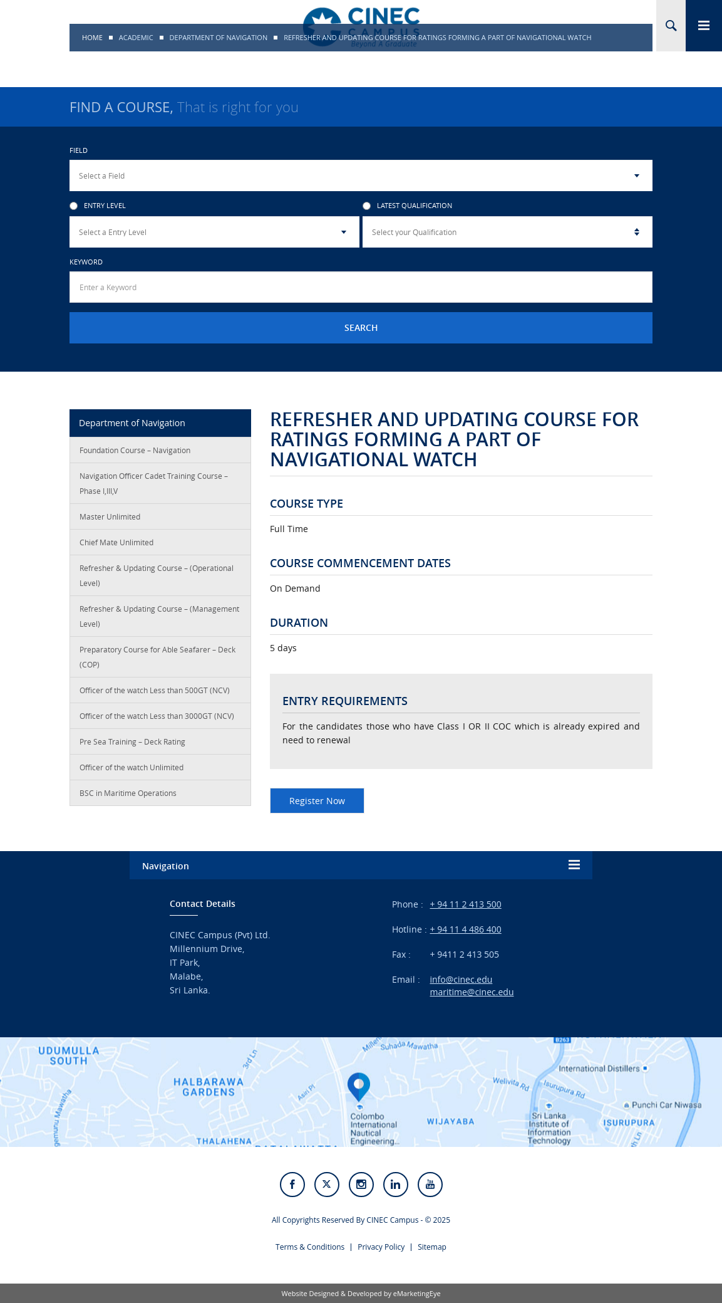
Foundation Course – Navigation (135, 450)
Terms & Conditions (310, 1247)
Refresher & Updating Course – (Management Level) (159, 616)
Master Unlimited (110, 516)
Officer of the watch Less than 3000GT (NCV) (157, 716)
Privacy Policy (381, 1247)
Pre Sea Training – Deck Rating (132, 741)
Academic (136, 37)
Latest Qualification (407, 206)
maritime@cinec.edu (471, 992)
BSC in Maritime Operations (128, 793)
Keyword (86, 261)
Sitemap (432, 1247)
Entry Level (98, 206)
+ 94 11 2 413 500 (465, 904)
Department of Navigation (219, 37)
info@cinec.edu (461, 979)
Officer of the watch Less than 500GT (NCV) (155, 690)
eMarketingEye (417, 1293)
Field (79, 150)
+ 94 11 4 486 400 (465, 929)
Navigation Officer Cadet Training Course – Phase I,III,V (154, 483)
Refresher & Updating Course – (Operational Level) (157, 575)
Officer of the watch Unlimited (131, 767)
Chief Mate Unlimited (116, 542)
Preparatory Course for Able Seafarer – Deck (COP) (157, 656)
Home (92, 37)
